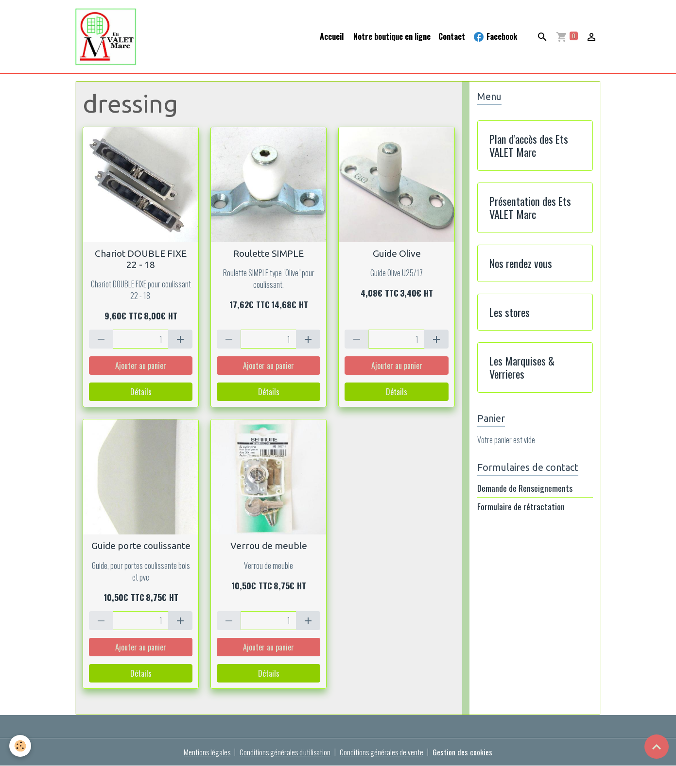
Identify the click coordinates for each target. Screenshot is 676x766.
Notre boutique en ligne (391, 36)
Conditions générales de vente (383, 752)
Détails (141, 392)
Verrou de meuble (268, 546)
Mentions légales (206, 752)
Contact (451, 36)
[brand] (108, 37)
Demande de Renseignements (524, 488)
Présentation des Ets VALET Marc (530, 208)
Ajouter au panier (140, 366)
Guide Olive (397, 254)
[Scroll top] (656, 746)
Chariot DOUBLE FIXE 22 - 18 (141, 259)
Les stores (509, 312)
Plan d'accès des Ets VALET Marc (528, 146)
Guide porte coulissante (141, 546)
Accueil (332, 36)
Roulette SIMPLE (268, 254)
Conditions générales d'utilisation (285, 752)
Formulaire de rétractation (521, 506)
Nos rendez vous (520, 263)
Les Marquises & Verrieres (522, 368)
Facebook (495, 37)
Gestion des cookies (464, 752)
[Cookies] (21, 746)
